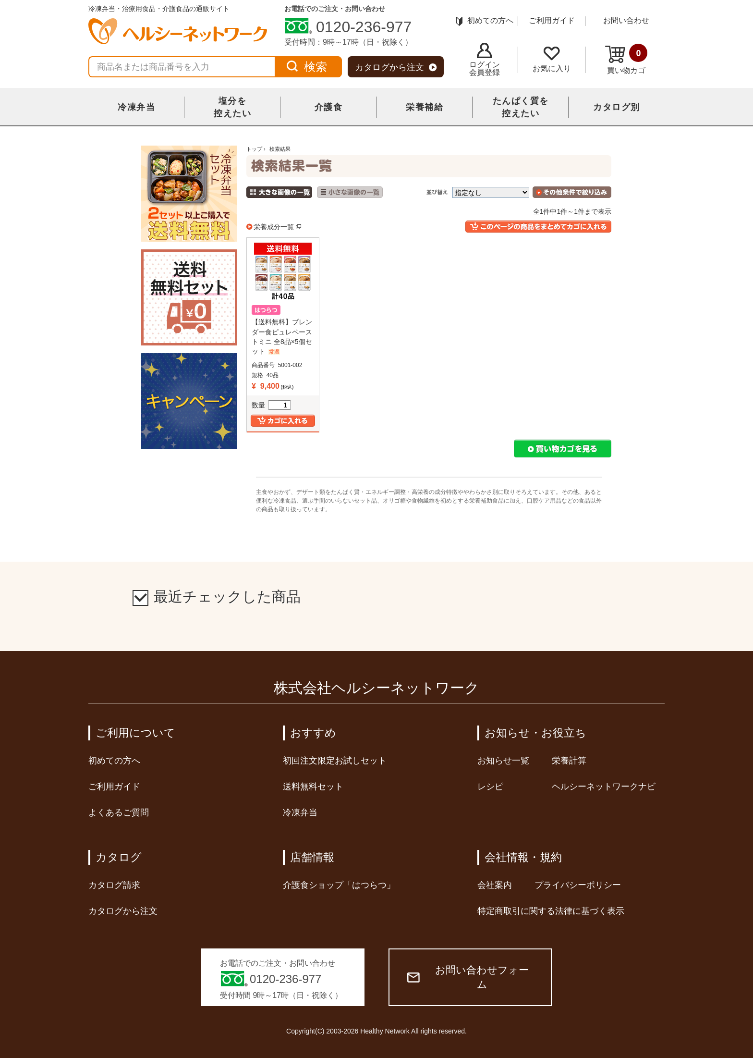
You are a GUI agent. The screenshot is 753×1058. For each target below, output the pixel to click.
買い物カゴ (626, 59)
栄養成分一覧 (274, 227)
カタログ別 (616, 107)
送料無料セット (313, 786)
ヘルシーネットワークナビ (604, 786)
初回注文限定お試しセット (335, 760)
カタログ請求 (114, 885)
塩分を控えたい (232, 107)
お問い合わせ (626, 20)
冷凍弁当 (136, 107)
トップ (254, 149)
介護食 (329, 107)
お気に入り (552, 60)
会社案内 (494, 885)
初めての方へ (484, 20)
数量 (271, 405)
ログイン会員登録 (484, 59)
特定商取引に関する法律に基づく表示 (550, 911)
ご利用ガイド (552, 20)
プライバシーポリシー (577, 885)
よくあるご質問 (118, 812)
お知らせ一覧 (503, 760)
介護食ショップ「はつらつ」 (339, 885)
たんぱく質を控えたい (521, 107)
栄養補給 (424, 107)
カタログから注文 (396, 67)
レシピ (490, 786)
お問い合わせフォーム (468, 977)
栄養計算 (569, 760)
